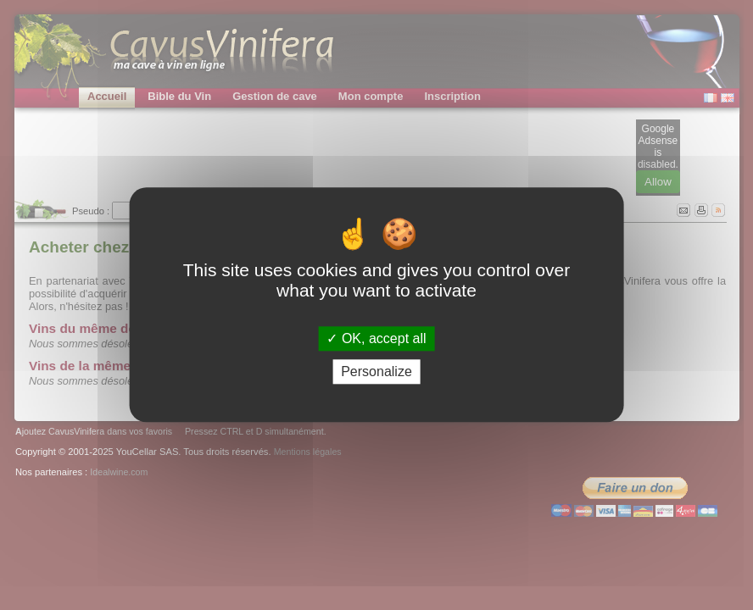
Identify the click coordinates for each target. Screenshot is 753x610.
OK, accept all (376, 338)
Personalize (376, 372)
